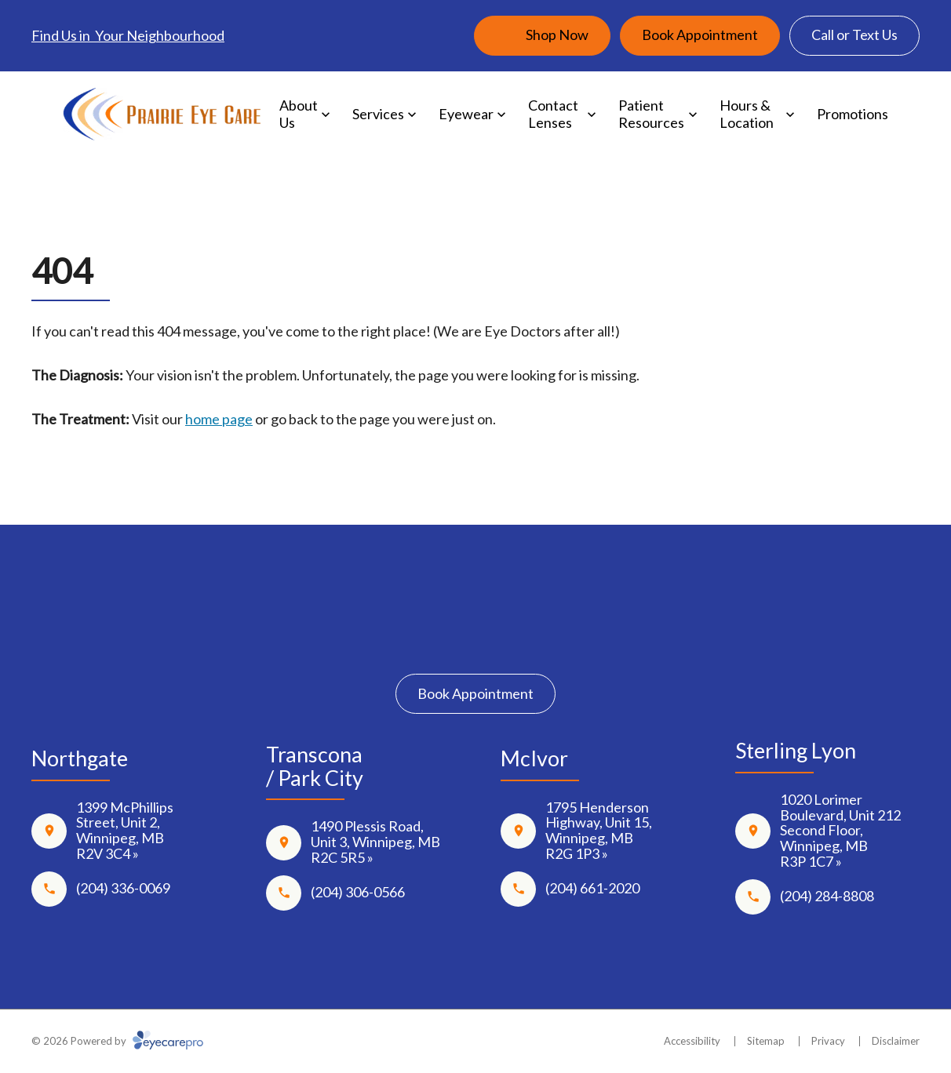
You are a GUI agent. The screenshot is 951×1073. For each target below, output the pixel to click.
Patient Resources (651, 113)
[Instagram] (475, 637)
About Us (298, 113)
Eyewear (466, 113)
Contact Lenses (553, 113)
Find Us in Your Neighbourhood (127, 35)
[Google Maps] (521, 637)
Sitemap (766, 1041)
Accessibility (692, 1041)
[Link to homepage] (162, 114)
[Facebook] (429, 637)
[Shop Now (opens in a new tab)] (542, 36)
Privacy (828, 1041)
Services (378, 113)
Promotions (852, 113)
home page (219, 418)
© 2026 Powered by (117, 1041)
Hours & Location (747, 113)
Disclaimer (896, 1041)
